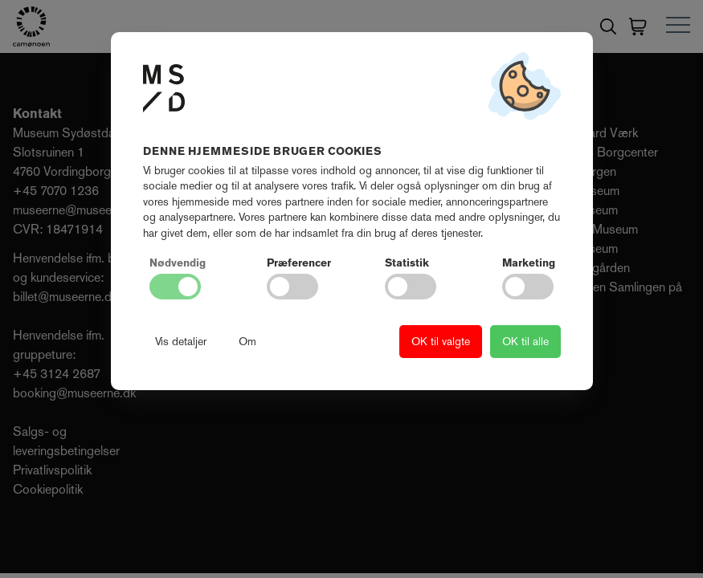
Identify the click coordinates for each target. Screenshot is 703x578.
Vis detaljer (180, 341)
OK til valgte (440, 341)
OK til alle (525, 341)
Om (247, 341)
